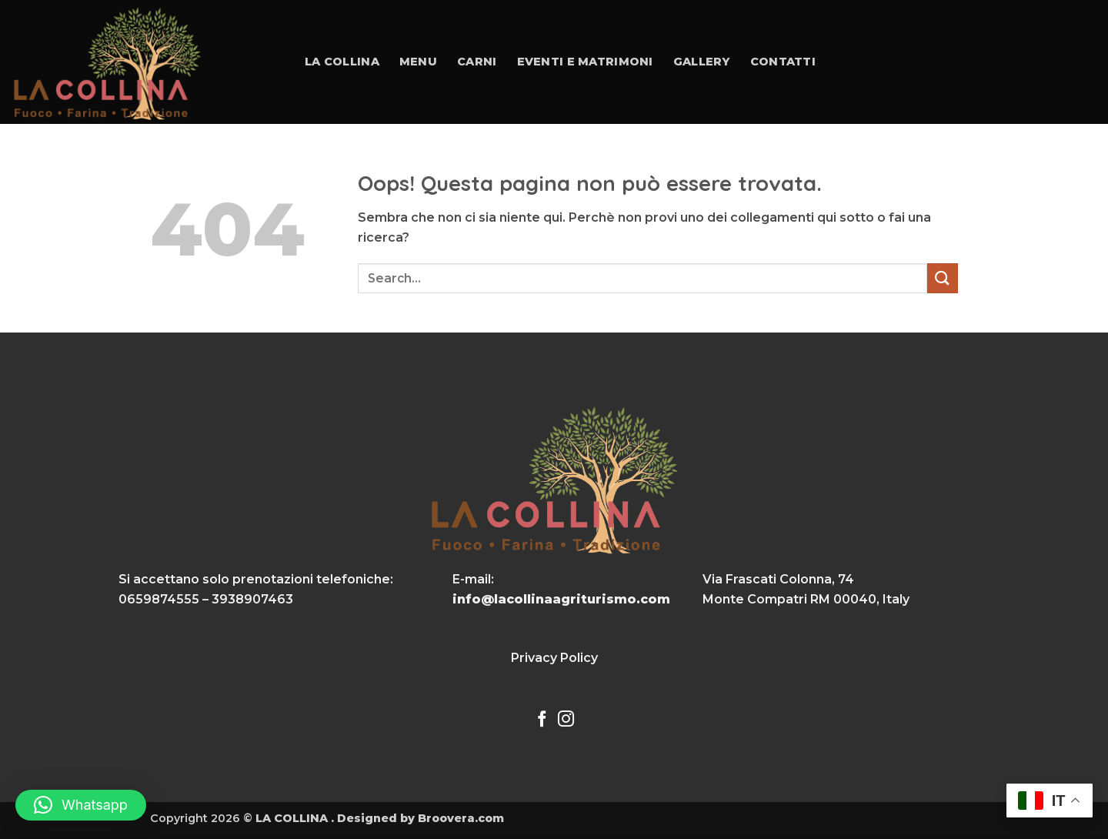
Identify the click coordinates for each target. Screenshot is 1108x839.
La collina (342, 62)
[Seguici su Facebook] (542, 720)
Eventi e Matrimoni (585, 62)
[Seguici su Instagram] (566, 720)
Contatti (783, 62)
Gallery (701, 62)
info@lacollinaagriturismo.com (561, 599)
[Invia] (942, 278)
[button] (80, 805)
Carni (476, 62)
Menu (418, 62)
